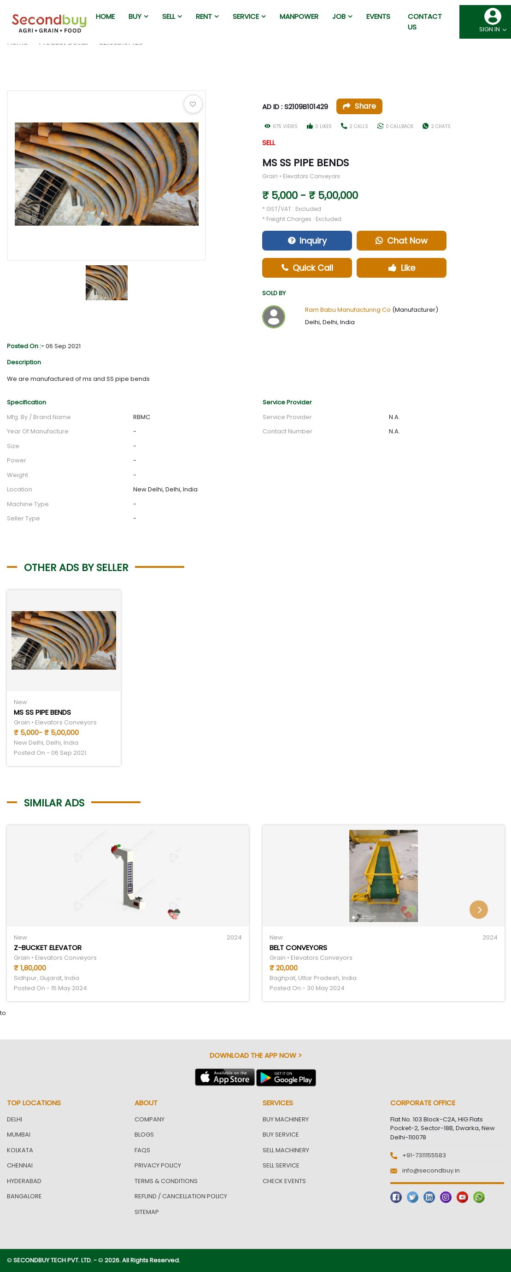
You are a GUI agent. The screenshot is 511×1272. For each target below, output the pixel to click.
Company (149, 1119)
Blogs (144, 1134)
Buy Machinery (286, 1119)
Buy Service (281, 1134)
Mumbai (18, 1134)
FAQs (142, 1150)
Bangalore (24, 1196)
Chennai (20, 1165)
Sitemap (147, 1212)
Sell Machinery (286, 1150)
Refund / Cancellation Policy (181, 1196)
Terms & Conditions (166, 1181)
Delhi (14, 1119)
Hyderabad (24, 1181)
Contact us (425, 22)
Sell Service (281, 1165)
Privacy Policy (158, 1165)
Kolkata (20, 1150)
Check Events (284, 1181)
